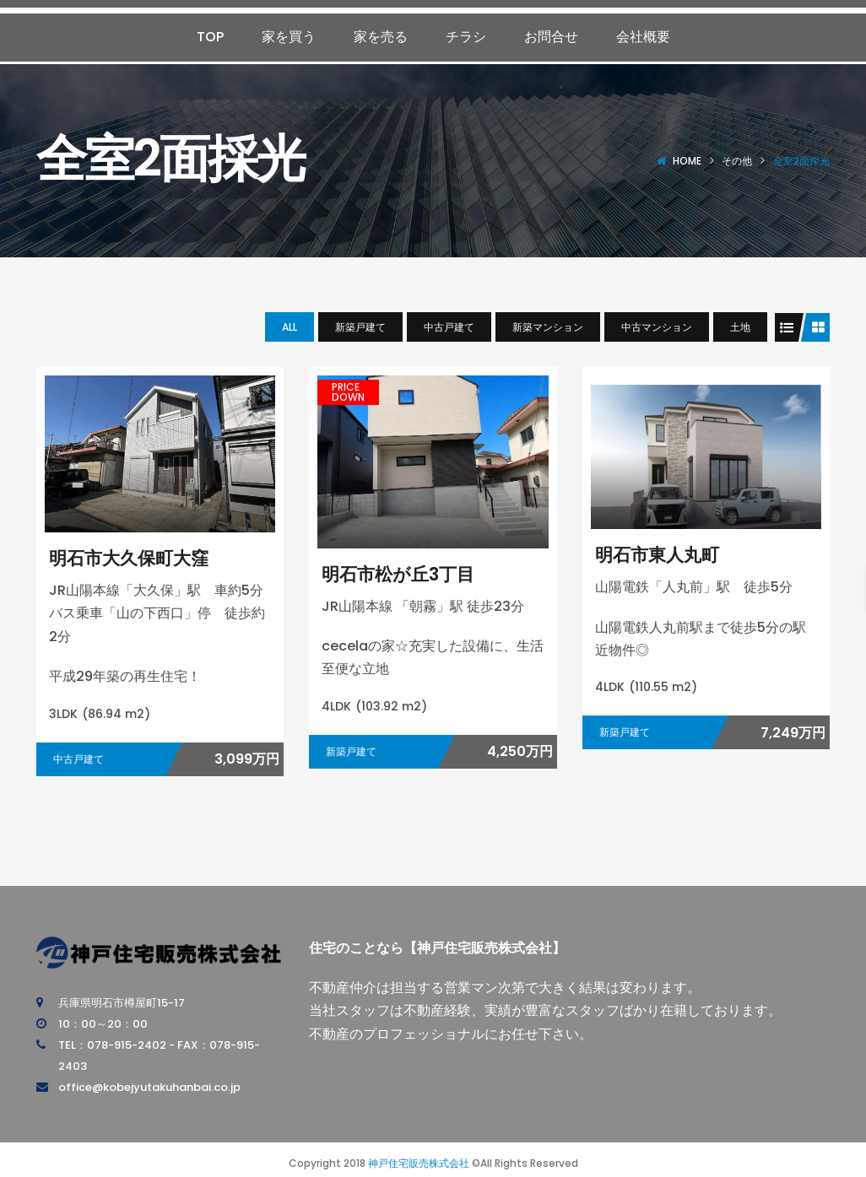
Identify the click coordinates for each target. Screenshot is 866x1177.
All (289, 327)
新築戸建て (360, 327)
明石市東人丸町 (657, 555)
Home (687, 161)
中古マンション (656, 327)
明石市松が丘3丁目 (398, 574)
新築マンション (547, 327)
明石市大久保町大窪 (128, 558)
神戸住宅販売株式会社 (418, 1163)
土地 (740, 327)
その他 (737, 161)
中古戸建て (449, 327)
